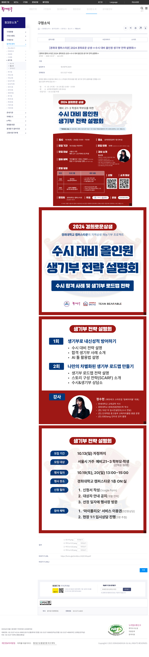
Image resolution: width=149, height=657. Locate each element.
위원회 (10, 54)
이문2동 (10, 108)
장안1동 (10, 87)
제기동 (10, 72)
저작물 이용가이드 (24, 643)
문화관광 (35, 2)
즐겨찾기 (125, 28)
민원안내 (11, 51)
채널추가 (55, 592)
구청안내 (10, 40)
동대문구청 (5, 2)
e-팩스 (9, 121)
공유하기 (130, 28)
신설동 (10, 57)
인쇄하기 (135, 28)
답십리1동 (11, 81)
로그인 (100, 2)
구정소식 (77, 29)
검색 (142, 11)
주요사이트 (135, 2)
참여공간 (12, 68)
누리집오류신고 (135, 625)
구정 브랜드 (11, 36)
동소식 (12, 66)
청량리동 (11, 93)
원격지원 (132, 634)
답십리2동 (11, 84)
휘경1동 (10, 99)
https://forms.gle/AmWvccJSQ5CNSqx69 (76, 556)
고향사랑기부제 (12, 133)
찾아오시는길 (133, 628)
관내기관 (10, 113)
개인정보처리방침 (8, 643)
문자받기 (126, 589)
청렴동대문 (11, 125)
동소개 (12, 63)
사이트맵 (146, 9)
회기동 (10, 96)
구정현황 (10, 32)
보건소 (16, 2)
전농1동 (10, 75)
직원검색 (132, 631)
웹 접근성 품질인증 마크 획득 (44, 643)
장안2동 (10, 90)
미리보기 (79, 540)
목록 (143, 570)
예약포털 (46, 2)
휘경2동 (10, 102)
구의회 (25, 2)
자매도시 (10, 117)
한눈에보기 (11, 48)
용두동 (10, 60)
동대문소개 (46, 29)
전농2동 (10, 78)
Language (113, 2)
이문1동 (10, 105)
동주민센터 (11, 44)
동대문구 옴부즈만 (13, 129)
